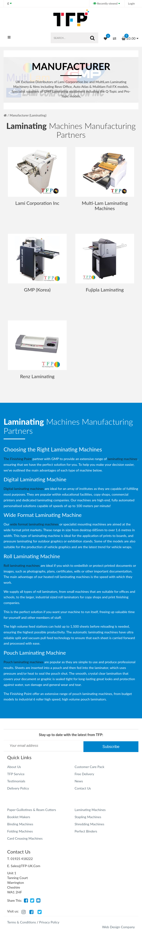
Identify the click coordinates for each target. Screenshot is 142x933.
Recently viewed (105, 3)
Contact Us (83, 788)
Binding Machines (20, 824)
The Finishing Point (18, 459)
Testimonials (16, 781)
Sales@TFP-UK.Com (25, 866)
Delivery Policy (18, 788)
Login (131, 3)
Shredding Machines (89, 824)
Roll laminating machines (22, 565)
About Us (14, 767)
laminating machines (122, 459)
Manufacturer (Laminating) (28, 115)
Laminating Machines (90, 810)
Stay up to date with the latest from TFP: (71, 734)
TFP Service (15, 774)
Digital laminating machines (24, 489)
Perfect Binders (86, 831)
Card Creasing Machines (25, 838)
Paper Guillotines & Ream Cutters (31, 810)
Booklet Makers (18, 817)
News (79, 781)
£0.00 (130, 37)
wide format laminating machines (34, 524)
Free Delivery (84, 774)
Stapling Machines (88, 817)
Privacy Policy (49, 922)
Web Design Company (118, 927)
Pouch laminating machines (24, 662)
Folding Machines (20, 831)
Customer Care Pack (89, 767)
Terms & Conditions (21, 922)
